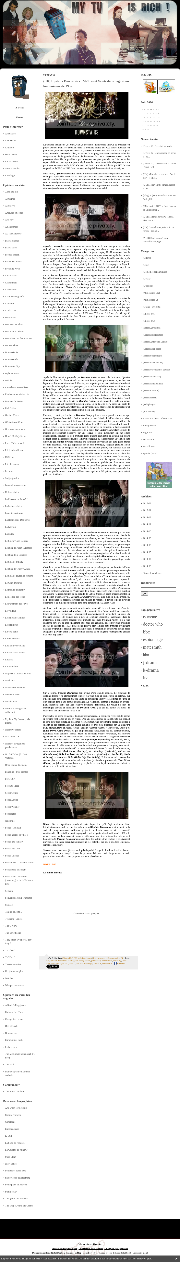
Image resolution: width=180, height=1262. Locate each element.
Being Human (150, 425)
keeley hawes (84, 960)
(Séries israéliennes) (153, 383)
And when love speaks (16, 1107)
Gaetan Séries (11, 415)
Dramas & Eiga (12, 366)
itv (145, 677)
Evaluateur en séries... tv (17, 394)
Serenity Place (12, 785)
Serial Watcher (12, 807)
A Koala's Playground (15, 1005)
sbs (146, 685)
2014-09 (147, 538)
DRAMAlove (11, 345)
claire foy (117, 960)
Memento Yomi (12, 694)
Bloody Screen (12, 254)
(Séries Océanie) (151, 390)
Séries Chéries (12, 855)
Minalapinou (11, 701)
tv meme (150, 617)
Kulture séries (12, 492)
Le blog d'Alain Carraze (16, 541)
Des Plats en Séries (14, 331)
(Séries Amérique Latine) (155, 341)
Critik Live (10, 310)
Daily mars (10, 317)
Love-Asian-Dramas (15, 652)
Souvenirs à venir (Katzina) (18, 897)
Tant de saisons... (13, 911)
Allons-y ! (10, 205)
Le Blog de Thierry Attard (17, 569)
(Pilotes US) (149, 320)
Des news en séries (14, 324)
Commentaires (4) (115, 958)
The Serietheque (13, 932)
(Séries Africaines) (152, 327)
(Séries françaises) (152, 376)
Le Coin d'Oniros (13, 582)
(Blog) (146, 265)
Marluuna (10, 680)
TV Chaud (10, 950)
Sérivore (9, 891)
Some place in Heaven (16, 1184)
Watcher (9, 978)
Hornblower (149, 446)
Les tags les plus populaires (116, 1248)
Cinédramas (11, 282)
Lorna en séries (12, 638)
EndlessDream (12, 1129)
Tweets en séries (13, 964)
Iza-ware (9, 471)
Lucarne (9, 659)
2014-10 (147, 531)
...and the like (11, 191)
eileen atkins (107, 960)
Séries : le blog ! (13, 827)
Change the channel (14, 1019)
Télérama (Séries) (13, 919)
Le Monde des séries (15, 596)
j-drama (150, 662)
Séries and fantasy (14, 841)
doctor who (153, 624)
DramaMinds (11, 359)
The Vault (10, 1064)
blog (145, 1253)
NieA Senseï (11, 1163)
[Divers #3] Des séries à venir (157, 146)
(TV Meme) (149, 411)
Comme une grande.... (16, 296)
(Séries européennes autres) (156, 369)
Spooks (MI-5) (150, 453)
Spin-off (9, 905)
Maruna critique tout (15, 687)
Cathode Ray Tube (14, 1012)
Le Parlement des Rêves (17, 603)
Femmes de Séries (14, 401)
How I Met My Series (15, 436)
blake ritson (107, 963)
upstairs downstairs (59, 960)
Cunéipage (10, 1121)
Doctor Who (149, 439)
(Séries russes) (150, 397)
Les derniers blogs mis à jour (64, 1248)
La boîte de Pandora (15, 1143)
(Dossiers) (148, 285)
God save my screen (15, 429)
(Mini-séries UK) (151, 293)
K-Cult (8, 1135)
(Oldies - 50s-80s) (152, 307)
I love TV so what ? (14, 443)
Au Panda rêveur (13, 233)
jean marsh (96, 960)
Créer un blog (84, 1244)
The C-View (11, 925)
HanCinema (11, 154)
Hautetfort (97, 1244)
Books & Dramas (13, 261)
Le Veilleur (10, 610)
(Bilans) (147, 257)
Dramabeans (11, 1033)
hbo (146, 655)
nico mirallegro (57, 963)
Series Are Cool (12, 848)
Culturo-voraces (13, 1115)
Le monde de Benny (15, 589)
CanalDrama (11, 275)
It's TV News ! (12, 161)
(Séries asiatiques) (152, 348)
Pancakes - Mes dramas (16, 771)
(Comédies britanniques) (155, 271)
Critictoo (9, 147)
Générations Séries (14, 422)
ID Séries (9, 457)
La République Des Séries (17, 520)
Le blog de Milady (14, 561)
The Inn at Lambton (14, 1091)
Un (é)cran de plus (14, 971)
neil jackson (70, 963)
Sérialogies (10, 813)
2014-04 (147, 559)
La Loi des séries (13, 506)
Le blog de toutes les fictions (19, 575)
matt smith (152, 647)
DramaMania (11, 352)
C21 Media (10, 140)
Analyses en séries (14, 212)
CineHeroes (11, 289)
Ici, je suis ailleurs (14, 450)
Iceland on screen (13, 1047)
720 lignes (10, 198)
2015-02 (147, 503)
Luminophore (11, 666)
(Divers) (147, 279)
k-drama (151, 670)
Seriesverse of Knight (15, 869)
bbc (146, 631)
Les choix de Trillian (15, 617)
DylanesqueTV (12, 373)
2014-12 (147, 517)
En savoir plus (144, 1258)
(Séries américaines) (153, 334)
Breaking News (12, 268)
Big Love (147, 432)
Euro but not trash (14, 1040)
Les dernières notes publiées (90, 1248)
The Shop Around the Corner (19, 1205)
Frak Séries (10, 408)
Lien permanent (100, 958)
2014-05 (147, 552)
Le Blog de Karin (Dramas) (18, 547)
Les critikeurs (11, 624)
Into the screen (12, 464)
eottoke (8, 380)
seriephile (10, 820)
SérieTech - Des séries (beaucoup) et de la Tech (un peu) (19, 880)
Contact (19, 117)
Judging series (12, 478)
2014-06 (147, 545)
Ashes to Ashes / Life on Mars (157, 418)
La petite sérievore (14, 513)
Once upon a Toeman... (16, 765)
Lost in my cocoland (15, 645)
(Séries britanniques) (153, 355)
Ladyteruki (10, 527)
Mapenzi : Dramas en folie (18, 673)
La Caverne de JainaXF (16, 499)
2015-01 (147, 510)
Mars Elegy (10, 1157)
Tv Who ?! (10, 957)
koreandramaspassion (15, 485)
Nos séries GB (12, 736)
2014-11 (147, 524)
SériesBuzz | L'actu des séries (19, 862)
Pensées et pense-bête (15, 1170)
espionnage (153, 639)
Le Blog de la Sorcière (16, 555)
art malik (97, 963)
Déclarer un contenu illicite (44, 1253)
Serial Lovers (11, 799)
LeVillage (10, 175)
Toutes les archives (152, 573)
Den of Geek (11, 1026)
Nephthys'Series (13, 729)
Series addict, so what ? (16, 834)
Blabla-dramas (12, 240)
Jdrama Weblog (12, 168)
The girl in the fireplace (16, 1198)
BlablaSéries (11, 247)
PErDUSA (10, 779)
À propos (20, 107)
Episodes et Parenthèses (16, 387)
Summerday (11, 1191)
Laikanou (9, 533)
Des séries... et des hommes (18, 338)
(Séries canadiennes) (153, 362)
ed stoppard (73, 960)
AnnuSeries (10, 133)
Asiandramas (11, 226)
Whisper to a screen (14, 985)
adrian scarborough (84, 963)
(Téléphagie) (149, 404)
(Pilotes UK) (149, 313)
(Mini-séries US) (151, 299)
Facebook (120, 963)
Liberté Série (11, 631)
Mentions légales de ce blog (69, 1253)
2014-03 (147, 566)
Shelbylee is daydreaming (17, 1177)
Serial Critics (11, 793)
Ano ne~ (9, 219)
